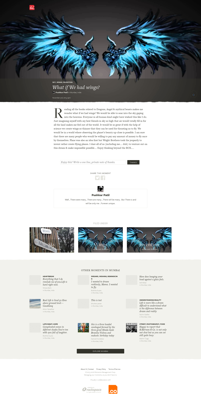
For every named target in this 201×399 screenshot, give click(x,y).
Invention (68, 82)
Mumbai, (75, 92)
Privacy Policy (101, 369)
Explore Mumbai (100, 351)
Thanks (133, 162)
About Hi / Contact (87, 369)
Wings (59, 82)
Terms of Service (114, 369)
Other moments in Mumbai (100, 270)
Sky (54, 82)
